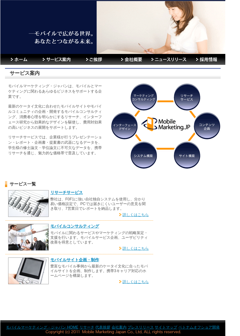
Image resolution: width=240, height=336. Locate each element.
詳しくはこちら (135, 215)
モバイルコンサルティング (74, 226)
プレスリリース (141, 327)
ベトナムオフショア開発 (199, 327)
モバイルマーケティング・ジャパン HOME (42, 327)
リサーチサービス (66, 192)
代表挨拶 (102, 327)
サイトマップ (166, 327)
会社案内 (119, 327)
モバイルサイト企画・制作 (74, 259)
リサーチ (86, 327)
